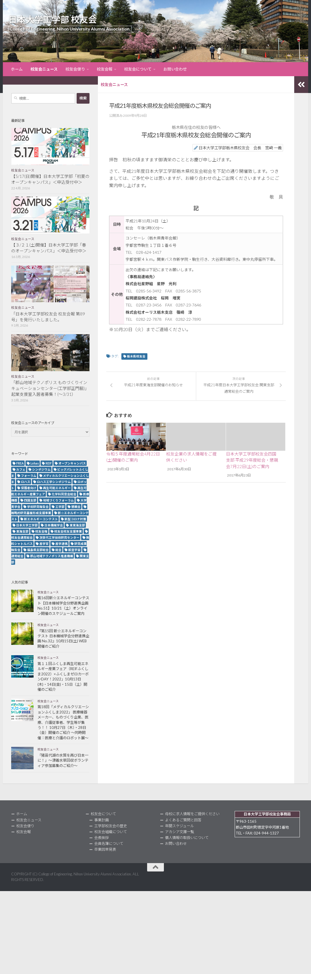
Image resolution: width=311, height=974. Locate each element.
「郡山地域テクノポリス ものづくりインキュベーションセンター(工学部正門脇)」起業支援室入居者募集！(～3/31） (50, 388)
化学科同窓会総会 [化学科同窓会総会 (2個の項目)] (64, 494)
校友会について (138, 69)
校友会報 (104, 69)
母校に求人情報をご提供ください (192, 814)
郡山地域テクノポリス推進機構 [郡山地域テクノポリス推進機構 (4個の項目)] (51, 556)
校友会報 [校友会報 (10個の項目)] (41, 531)
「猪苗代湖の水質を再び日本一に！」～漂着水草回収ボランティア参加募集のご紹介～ (62, 760)
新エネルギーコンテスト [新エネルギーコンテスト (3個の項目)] (41, 519)
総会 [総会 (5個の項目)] (58, 550)
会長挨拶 (101, 837)
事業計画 (101, 820)
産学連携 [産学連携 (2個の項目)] (61, 543)
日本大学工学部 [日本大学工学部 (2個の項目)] (27, 525)
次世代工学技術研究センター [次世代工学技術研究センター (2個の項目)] (59, 537)
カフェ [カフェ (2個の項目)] (20, 469)
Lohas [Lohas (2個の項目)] (34, 463)
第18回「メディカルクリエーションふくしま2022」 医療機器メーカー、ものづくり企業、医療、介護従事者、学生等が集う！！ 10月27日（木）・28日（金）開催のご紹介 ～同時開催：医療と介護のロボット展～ (63, 722)
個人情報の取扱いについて (187, 837)
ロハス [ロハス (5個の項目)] (25, 481)
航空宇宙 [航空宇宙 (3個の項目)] (74, 550)
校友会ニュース (44, 69)
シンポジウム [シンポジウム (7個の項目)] (41, 469)
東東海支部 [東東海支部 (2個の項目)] (77, 525)
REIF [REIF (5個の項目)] (49, 463)
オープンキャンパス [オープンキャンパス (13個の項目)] (72, 463)
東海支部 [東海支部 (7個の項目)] (22, 531)
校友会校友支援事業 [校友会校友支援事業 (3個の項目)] (68, 531)
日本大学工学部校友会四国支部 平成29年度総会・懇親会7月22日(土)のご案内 (252, 460)
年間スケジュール (179, 826)
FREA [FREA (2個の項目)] (20, 463)
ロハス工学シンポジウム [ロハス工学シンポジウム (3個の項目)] (54, 481)
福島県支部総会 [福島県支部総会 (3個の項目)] (38, 550)
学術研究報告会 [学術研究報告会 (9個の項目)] (38, 506)
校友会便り (75, 69)
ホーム (17, 69)
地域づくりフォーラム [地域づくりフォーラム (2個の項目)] (58, 500)
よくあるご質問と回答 (183, 820)
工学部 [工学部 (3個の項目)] (60, 506)
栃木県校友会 (136, 356)
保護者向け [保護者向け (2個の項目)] (28, 488)
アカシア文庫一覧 (179, 831)
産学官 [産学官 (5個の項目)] (44, 543)
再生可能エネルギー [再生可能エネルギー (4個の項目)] (57, 488)
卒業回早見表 (105, 849)
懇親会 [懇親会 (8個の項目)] (76, 506)
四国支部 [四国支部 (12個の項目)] (30, 500)
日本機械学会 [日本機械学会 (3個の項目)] (53, 525)
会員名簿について (108, 843)
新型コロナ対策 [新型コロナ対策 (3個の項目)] (75, 519)
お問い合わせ (175, 69)
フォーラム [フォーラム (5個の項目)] (28, 475)
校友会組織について (110, 831)
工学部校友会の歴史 (110, 826)
